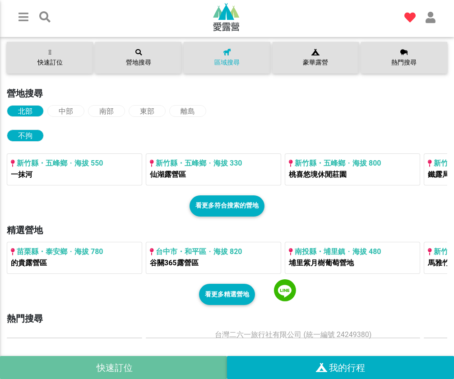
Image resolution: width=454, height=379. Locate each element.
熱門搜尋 (404, 57)
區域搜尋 (227, 57)
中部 (66, 111)
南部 (106, 111)
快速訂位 (50, 57)
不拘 (25, 135)
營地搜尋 (138, 57)
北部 (25, 111)
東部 (147, 111)
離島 (188, 111)
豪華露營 (315, 57)
